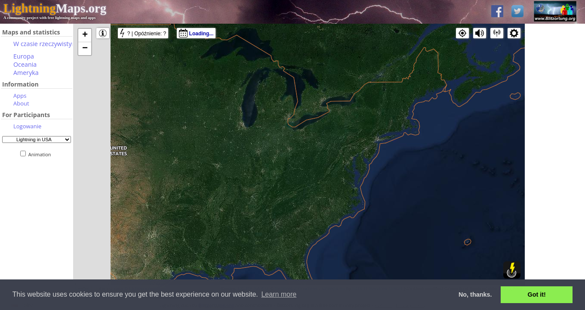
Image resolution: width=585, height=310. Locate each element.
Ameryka (26, 72)
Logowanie (27, 126)
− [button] (85, 48)
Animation (41, 154)
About (21, 103)
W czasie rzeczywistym (45, 44)
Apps (19, 95)
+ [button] (85, 35)
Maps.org (54, 8)
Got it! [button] (537, 294)
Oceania (25, 64)
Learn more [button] (278, 294)
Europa (23, 56)
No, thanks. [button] (475, 294)
